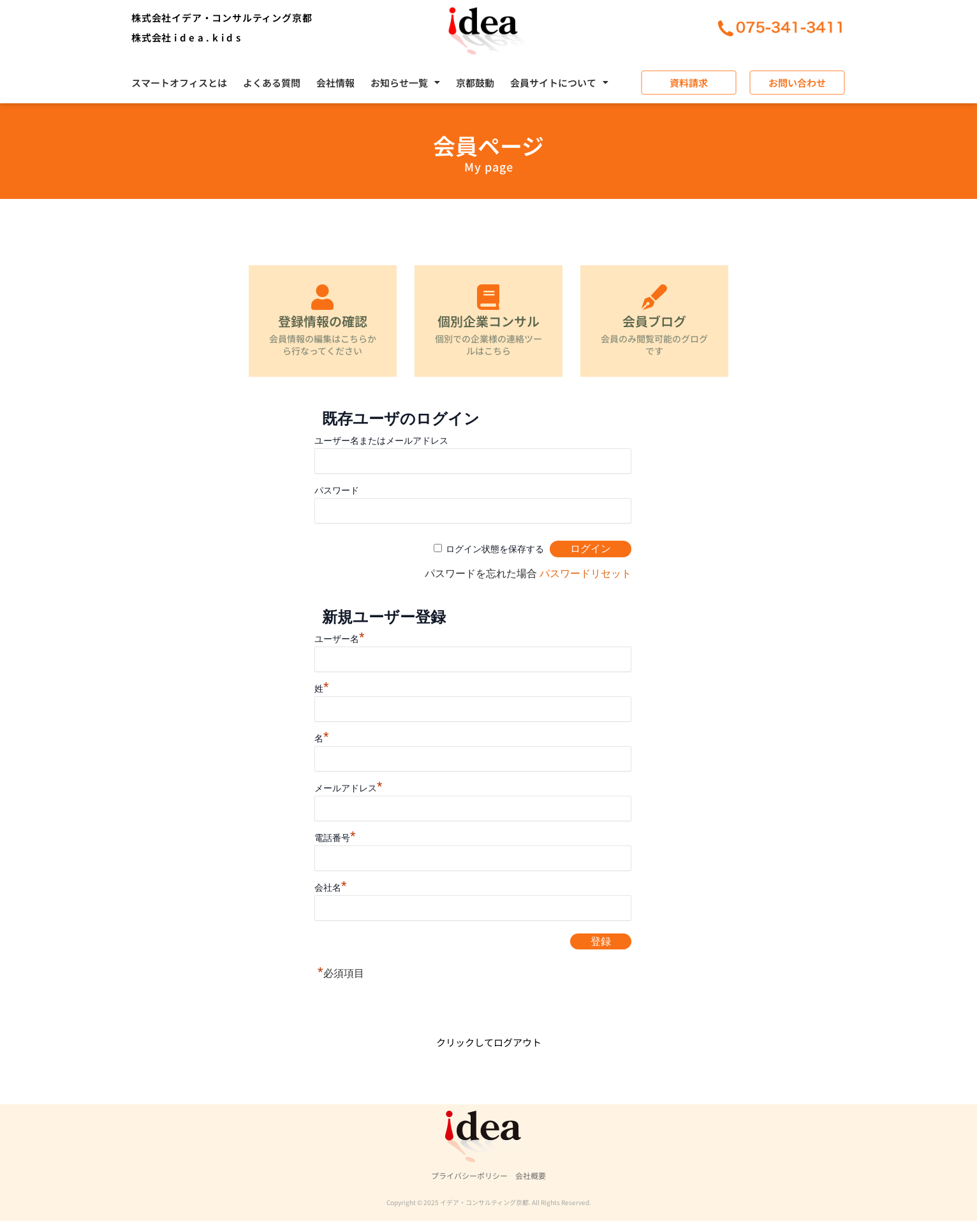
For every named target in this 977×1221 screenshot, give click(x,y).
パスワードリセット (585, 573)
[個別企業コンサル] (488, 297)
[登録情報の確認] (322, 297)
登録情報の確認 (322, 321)
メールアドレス (348, 788)
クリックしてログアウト (488, 1042)
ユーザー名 (339, 639)
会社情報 (335, 82)
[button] (405, 82)
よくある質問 (271, 82)
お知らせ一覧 (405, 82)
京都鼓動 (475, 82)
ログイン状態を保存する (495, 549)
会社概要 (530, 1175)
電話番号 (335, 838)
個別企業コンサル (488, 321)
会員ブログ (654, 321)
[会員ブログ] (654, 297)
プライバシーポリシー (469, 1175)
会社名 (330, 887)
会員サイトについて (559, 82)
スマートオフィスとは (179, 82)
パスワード (336, 490)
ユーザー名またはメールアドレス (381, 440)
